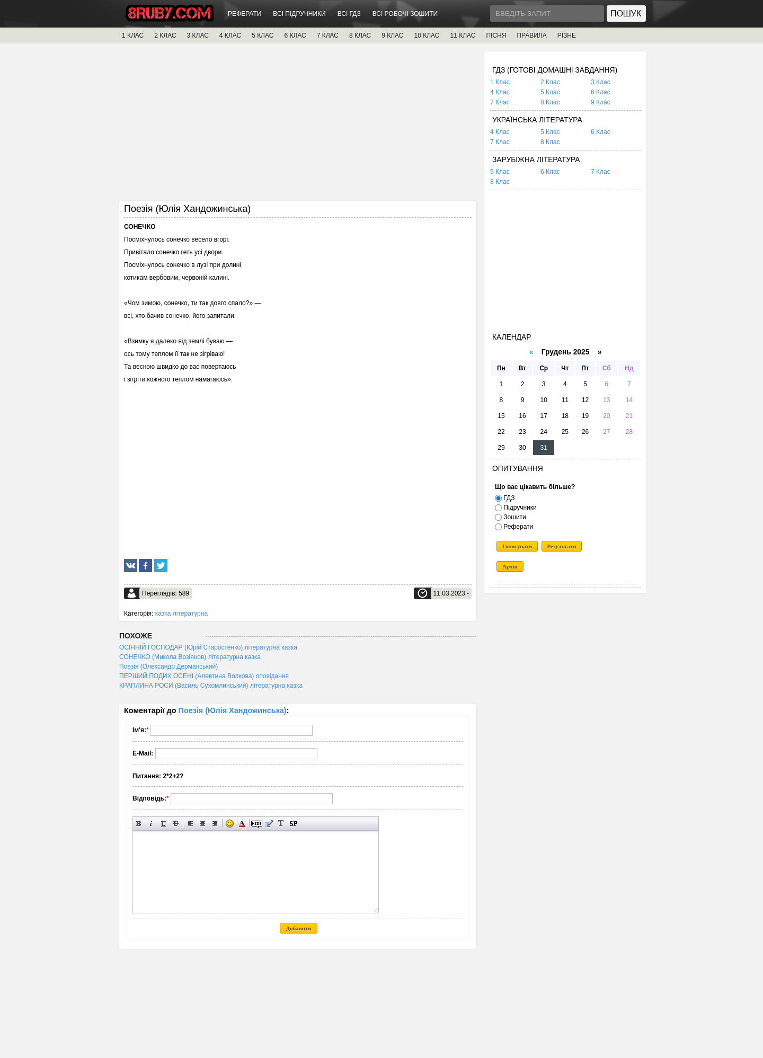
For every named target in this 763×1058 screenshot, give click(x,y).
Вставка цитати (269, 823)
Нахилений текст (151, 823)
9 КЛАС (392, 35)
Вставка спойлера (293, 823)
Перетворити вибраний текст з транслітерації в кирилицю (281, 823)
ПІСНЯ (496, 35)
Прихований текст (257, 823)
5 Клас (550, 92)
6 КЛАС (295, 35)
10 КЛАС (427, 35)
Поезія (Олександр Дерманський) (168, 666)
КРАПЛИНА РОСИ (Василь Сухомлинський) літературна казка (211, 685)
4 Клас (500, 92)
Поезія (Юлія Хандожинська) (233, 710)
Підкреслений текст (163, 823)
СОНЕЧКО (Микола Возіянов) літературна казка (190, 657)
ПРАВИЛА (531, 35)
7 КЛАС (328, 35)
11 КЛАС (462, 35)
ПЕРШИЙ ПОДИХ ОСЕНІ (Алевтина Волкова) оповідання (204, 676)
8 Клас (550, 102)
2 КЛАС (165, 35)
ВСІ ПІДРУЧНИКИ (299, 13)
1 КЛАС (133, 35)
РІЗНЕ (566, 35)
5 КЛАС (262, 35)
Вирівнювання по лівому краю (190, 823)
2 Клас (550, 82)
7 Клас (500, 102)
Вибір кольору (242, 823)
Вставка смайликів (230, 823)
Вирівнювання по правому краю (215, 823)
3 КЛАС (198, 35)
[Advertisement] (298, 125)
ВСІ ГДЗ (349, 13)
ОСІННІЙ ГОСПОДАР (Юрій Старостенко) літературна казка (208, 647)
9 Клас (600, 102)
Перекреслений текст (176, 823)
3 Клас (600, 82)
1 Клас (500, 82)
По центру (203, 823)
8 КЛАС (360, 35)
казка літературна (181, 613)
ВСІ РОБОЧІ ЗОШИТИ (405, 13)
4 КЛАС (230, 35)
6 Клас (600, 92)
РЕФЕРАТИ (244, 13)
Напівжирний (139, 823)
